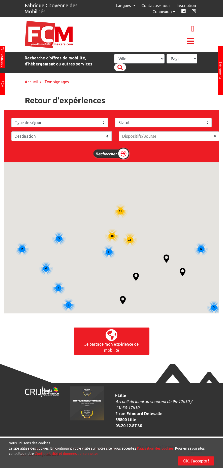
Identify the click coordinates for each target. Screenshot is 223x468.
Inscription (186, 5)
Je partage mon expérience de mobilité (111, 340)
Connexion (164, 11)
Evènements (220, 70)
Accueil (31, 82)
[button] (123, 300)
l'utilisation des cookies (155, 448)
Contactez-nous (156, 5)
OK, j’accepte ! (196, 461)
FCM (2, 84)
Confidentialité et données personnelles (67, 454)
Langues (124, 5)
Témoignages (2, 57)
